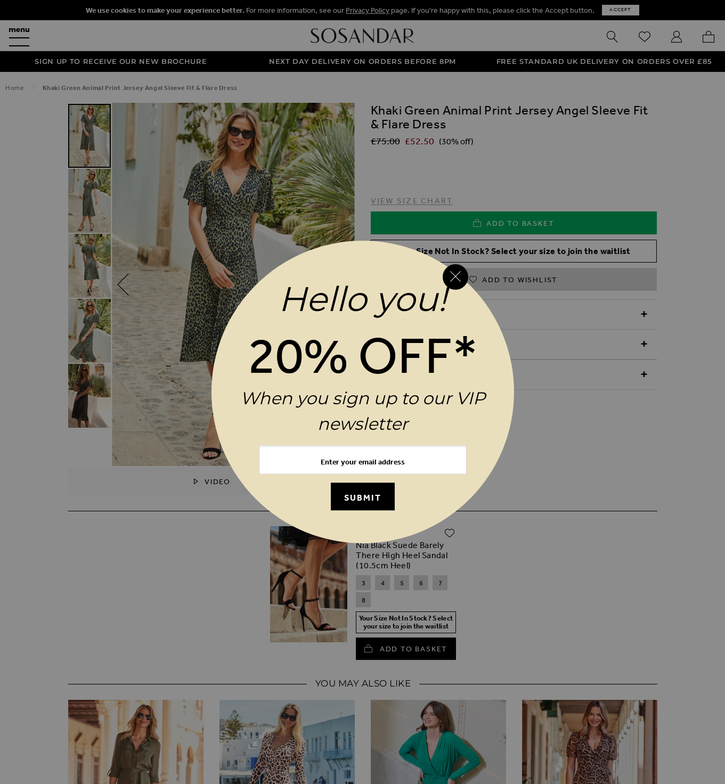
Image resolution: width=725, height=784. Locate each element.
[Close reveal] (455, 277)
